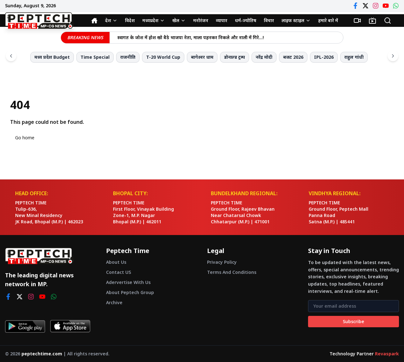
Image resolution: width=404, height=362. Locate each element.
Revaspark (387, 354)
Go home (24, 138)
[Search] (387, 20)
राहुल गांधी (354, 57)
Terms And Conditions (231, 272)
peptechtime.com (41, 354)
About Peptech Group (130, 292)
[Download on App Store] (70, 326)
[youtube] (42, 296)
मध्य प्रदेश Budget (52, 57)
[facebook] (8, 296)
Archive (114, 302)
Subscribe (353, 321)
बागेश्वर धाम (202, 57)
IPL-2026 (324, 57)
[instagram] (31, 296)
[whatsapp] (53, 296)
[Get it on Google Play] (25, 326)
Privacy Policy (222, 262)
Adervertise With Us (128, 282)
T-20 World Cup (163, 57)
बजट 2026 (293, 57)
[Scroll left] (11, 56)
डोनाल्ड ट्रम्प (234, 57)
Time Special (95, 57)
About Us (116, 262)
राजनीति (127, 57)
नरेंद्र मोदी (264, 57)
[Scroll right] (393, 56)
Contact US (118, 272)
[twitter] (19, 296)
